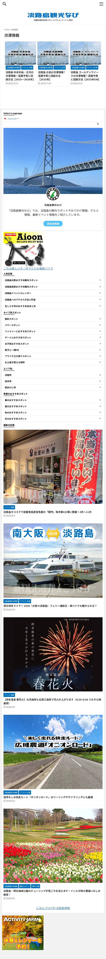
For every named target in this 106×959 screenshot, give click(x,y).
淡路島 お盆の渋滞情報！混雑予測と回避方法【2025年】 (52, 75)
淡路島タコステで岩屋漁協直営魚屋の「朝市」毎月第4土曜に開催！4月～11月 (47, 512)
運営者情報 (53, 223)
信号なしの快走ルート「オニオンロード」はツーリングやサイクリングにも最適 (48, 797)
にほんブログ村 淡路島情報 (53, 908)
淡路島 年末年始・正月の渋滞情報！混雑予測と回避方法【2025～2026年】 (20, 75)
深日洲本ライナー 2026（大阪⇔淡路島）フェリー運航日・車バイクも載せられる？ (50, 605)
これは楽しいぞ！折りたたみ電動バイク (28, 266)
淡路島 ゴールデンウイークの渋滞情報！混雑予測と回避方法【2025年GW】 (86, 75)
